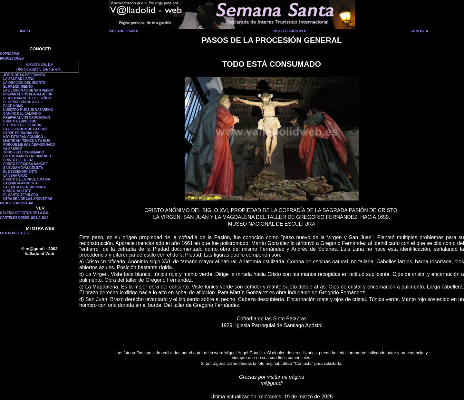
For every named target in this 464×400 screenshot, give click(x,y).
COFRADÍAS (9, 53)
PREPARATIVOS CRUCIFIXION (26, 117)
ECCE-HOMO (13, 106)
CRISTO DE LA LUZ (18, 160)
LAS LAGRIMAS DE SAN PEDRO (28, 90)
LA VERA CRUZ (15, 175)
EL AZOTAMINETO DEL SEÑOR (27, 98)
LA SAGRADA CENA (18, 79)
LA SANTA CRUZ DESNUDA (24, 187)
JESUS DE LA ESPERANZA (24, 75)
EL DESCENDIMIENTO (20, 171)
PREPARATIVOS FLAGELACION (27, 94)
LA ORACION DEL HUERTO (24, 82)
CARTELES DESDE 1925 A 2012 (24, 218)
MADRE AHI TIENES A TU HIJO (27, 140)
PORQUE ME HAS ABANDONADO (29, 144)
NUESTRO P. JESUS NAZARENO (28, 110)
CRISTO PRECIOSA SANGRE (25, 164)
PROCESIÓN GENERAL (39, 69)
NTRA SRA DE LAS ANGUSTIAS (27, 198)
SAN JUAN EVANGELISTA (23, 168)
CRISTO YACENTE (17, 191)
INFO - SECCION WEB (289, 31)
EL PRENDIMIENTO (18, 86)
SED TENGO (12, 148)
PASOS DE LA (39, 64)
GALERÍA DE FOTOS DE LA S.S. (24, 213)
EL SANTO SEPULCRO (20, 195)
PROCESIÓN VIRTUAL (17, 203)
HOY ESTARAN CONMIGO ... (25, 137)
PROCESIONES (12, 58)
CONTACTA (419, 31)
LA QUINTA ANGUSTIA (20, 183)
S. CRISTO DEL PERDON (22, 125)
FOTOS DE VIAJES (14, 233)
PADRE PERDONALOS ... (22, 133)
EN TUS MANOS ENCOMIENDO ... (28, 156)
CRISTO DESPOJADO (19, 121)
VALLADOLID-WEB (123, 31)
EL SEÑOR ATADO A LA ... (23, 102)
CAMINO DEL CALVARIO (22, 113)
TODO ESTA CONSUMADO (23, 152)
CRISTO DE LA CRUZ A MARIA (26, 179)
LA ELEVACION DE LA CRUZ (25, 129)
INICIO (25, 31)
